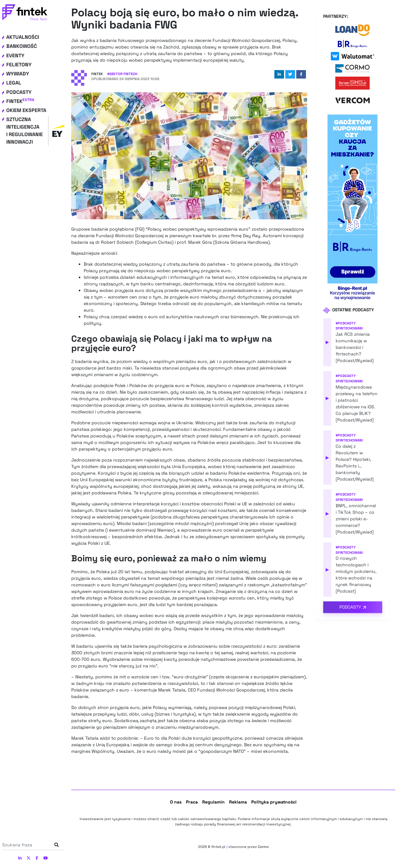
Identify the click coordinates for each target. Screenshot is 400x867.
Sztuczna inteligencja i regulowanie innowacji (35, 131)
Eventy (15, 55)
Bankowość (21, 46)
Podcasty (19, 92)
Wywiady (17, 73)
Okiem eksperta (26, 110)
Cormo (263, 846)
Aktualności (22, 37)
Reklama (238, 802)
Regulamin (213, 802)
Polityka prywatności (274, 802)
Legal (13, 82)
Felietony (19, 64)
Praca (192, 802)
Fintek (20, 101)
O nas (176, 802)
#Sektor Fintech (122, 74)
